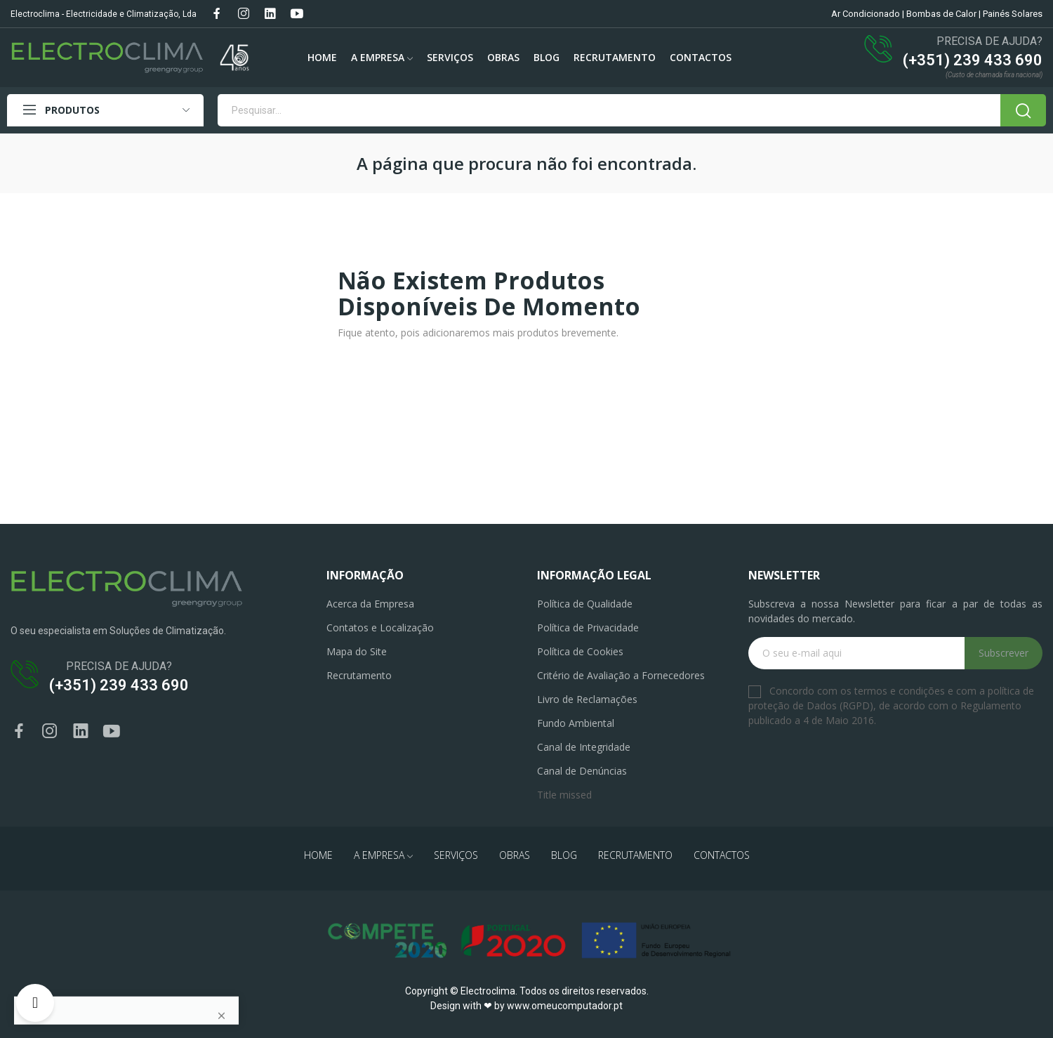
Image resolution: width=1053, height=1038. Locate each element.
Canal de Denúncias (582, 770)
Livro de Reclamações (587, 699)
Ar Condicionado (865, 13)
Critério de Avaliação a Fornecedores (621, 675)
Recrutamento (359, 675)
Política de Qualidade (585, 603)
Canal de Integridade (583, 747)
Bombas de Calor (941, 13)
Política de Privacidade (588, 627)
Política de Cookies (580, 651)
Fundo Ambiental (575, 723)
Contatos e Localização (380, 627)
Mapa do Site (356, 651)
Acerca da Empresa (370, 603)
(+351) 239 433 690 (972, 60)
